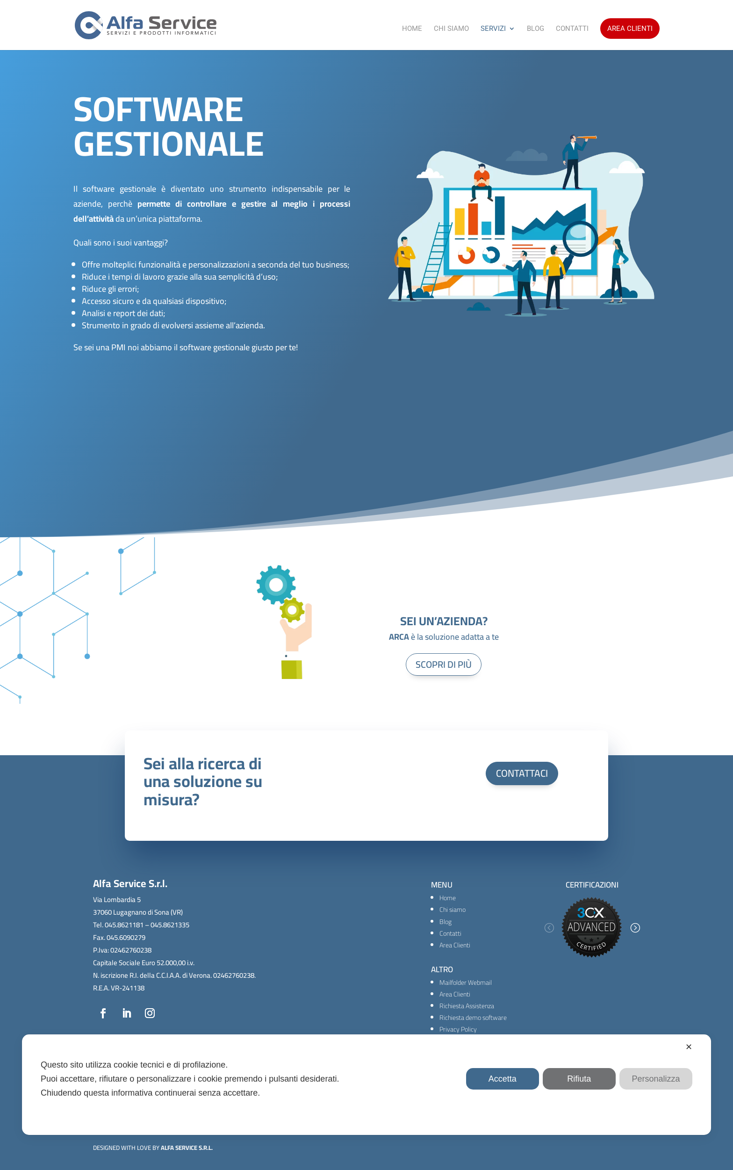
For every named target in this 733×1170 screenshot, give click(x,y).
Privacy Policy (458, 1029)
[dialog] (366, 1084)
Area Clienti (630, 28)
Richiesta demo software (473, 1017)
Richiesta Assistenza (466, 1006)
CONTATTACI (522, 773)
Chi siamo (452, 909)
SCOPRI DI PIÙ (444, 664)
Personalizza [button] (656, 1078)
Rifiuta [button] (579, 1078)
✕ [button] (688, 1047)
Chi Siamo (451, 29)
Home (412, 29)
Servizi (493, 29)
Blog (535, 29)
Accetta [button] (503, 1078)
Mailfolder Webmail (465, 982)
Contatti (572, 29)
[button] (549, 928)
